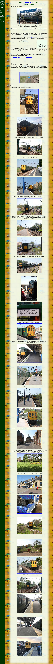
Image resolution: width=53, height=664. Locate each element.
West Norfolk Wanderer (28, 2)
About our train (2, 7)
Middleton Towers (33, 37)
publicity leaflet (15, 57)
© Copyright (2, 21)
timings (19, 57)
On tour (1, 19)
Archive (1, 12)
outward (36, 58)
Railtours (1, 10)
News (1, 9)
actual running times (29, 57)
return (40, 58)
